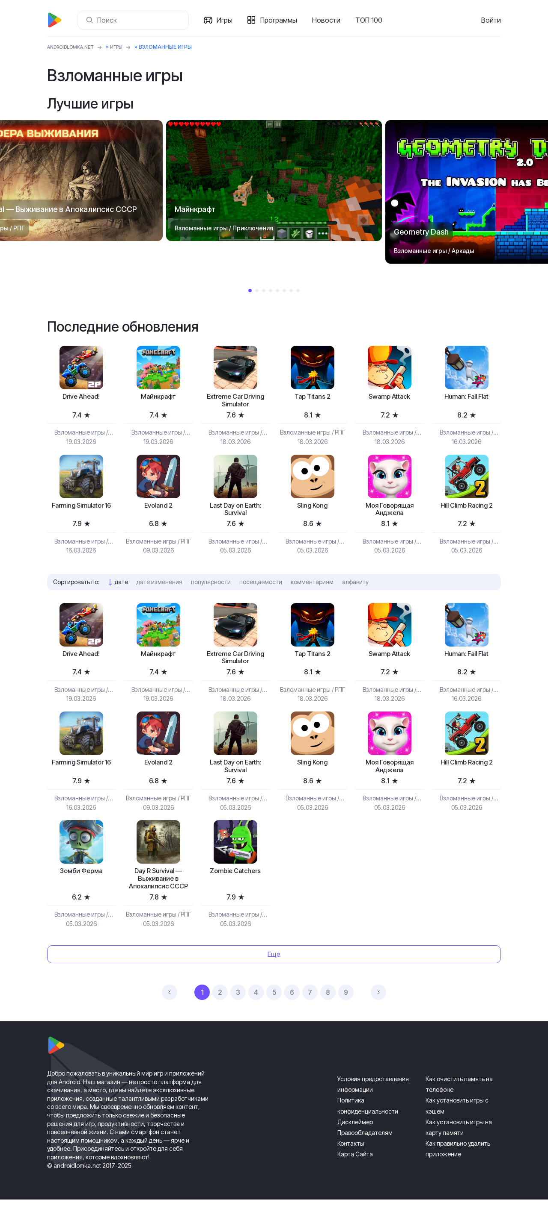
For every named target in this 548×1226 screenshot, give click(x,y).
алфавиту (355, 588)
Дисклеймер (355, 1148)
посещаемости (260, 588)
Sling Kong (312, 509)
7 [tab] (291, 290)
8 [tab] (298, 290)
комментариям (312, 588)
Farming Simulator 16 (81, 514)
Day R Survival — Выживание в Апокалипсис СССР (158, 898)
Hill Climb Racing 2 (466, 509)
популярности (211, 588)
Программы (281, 20)
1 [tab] (250, 290)
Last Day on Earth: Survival (235, 514)
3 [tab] (263, 290)
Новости (329, 20)
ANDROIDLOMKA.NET (74, 47)
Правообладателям (365, 1159)
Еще (274, 980)
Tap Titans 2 (312, 397)
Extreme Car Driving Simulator (235, 402)
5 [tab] (277, 290)
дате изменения (159, 588)
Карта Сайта (355, 1180)
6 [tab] (284, 290)
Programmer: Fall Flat (466, 397)
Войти (491, 20)
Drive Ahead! (81, 397)
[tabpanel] (274, 180)
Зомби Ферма (81, 884)
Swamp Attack (389, 397)
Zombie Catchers (235, 884)
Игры (227, 20)
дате (121, 588)
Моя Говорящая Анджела (389, 514)
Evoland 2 (158, 509)
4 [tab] (270, 290)
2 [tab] (257, 290)
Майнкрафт (158, 397)
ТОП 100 (371, 20)
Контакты (350, 1169)
